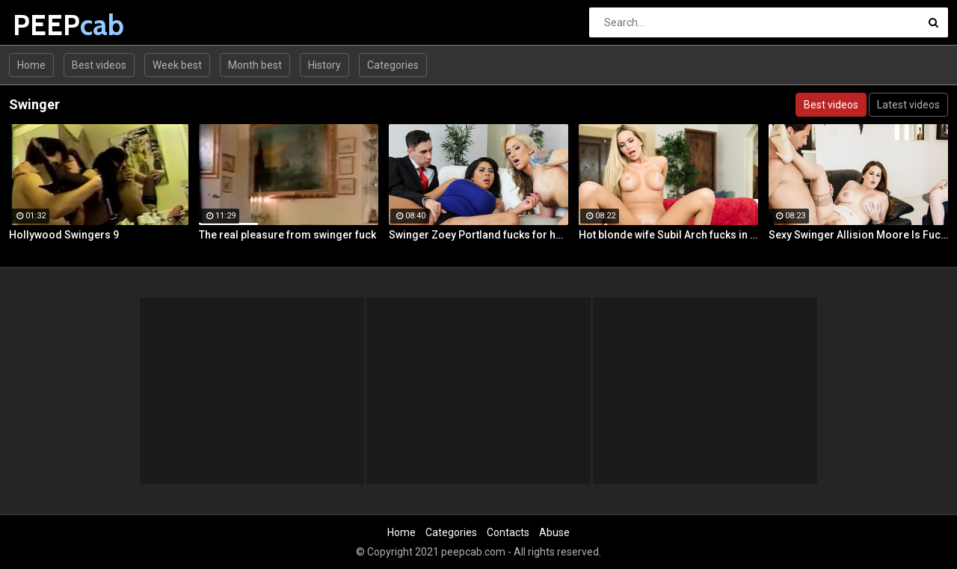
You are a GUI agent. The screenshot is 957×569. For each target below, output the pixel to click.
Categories (393, 65)
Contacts (508, 532)
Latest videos (908, 105)
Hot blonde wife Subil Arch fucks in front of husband (668, 235)
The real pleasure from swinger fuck (287, 235)
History (324, 65)
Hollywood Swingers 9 (64, 235)
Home (31, 65)
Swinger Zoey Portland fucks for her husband (478, 235)
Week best (177, 65)
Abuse (554, 532)
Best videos (99, 65)
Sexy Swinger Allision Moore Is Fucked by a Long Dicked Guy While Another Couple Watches (858, 235)
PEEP (52, 25)
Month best (255, 65)
